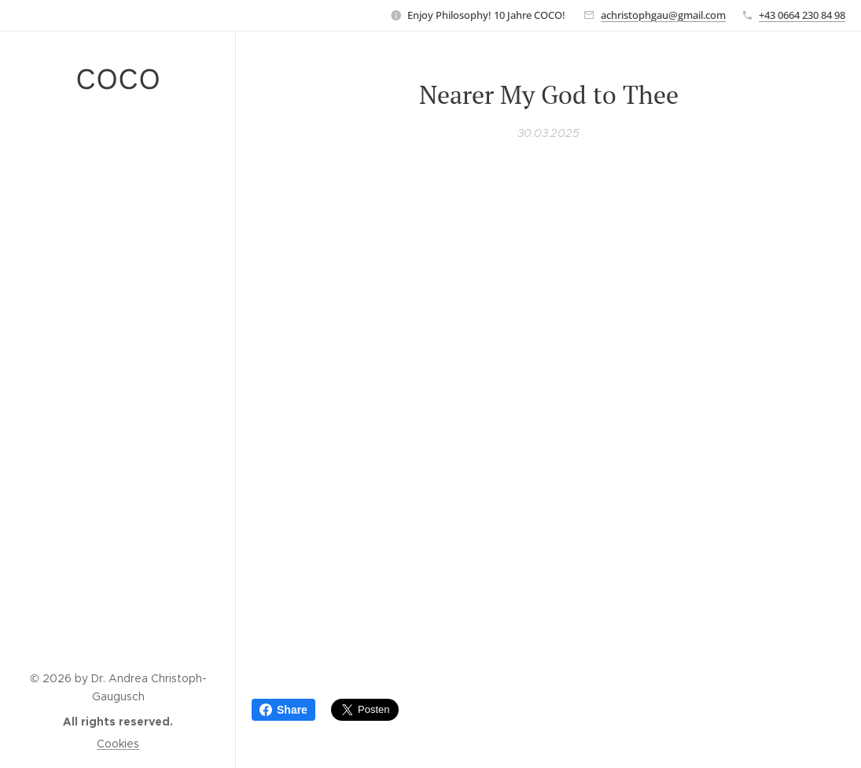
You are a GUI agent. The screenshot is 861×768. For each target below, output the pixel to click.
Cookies (118, 744)
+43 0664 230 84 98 (802, 15)
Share (283, 709)
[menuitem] (118, 160)
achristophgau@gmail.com (663, 15)
